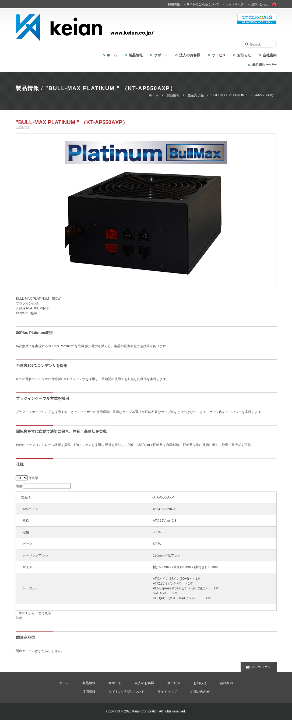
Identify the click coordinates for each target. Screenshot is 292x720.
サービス (219, 55)
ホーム (112, 55)
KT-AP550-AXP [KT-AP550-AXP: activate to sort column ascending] (163, 497)
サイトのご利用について (203, 4)
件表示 (27, 478)
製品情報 (136, 55)
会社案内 (270, 55)
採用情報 (174, 4)
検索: (43, 486)
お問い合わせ (259, 4)
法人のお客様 (189, 55)
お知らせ (244, 55)
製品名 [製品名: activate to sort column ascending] (26, 497)
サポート (161, 55)
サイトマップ (235, 4)
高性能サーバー (264, 65)
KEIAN (146, 27)
